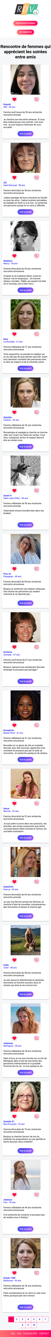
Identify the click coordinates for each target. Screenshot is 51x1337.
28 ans (18, 1046)
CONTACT (44, 1333)
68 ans (18, 576)
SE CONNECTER (25, 32)
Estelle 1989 (9, 1278)
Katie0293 (8, 886)
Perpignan (8, 576)
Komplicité (8, 730)
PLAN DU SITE (30, 1333)
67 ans (16, 654)
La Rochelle (9, 341)
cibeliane (7, 1199)
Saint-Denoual (10, 185)
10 (34, 1325)
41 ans (20, 733)
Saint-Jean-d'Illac (11, 498)
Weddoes (7, 261)
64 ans (15, 889)
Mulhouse (8, 1280)
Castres (7, 420)
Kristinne (7, 652)
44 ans (12, 1202)
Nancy (6, 263)
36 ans (16, 420)
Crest (6, 967)
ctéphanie (8, 1043)
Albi (5, 107)
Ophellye (7, 417)
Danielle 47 (8, 1121)
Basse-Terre (9, 733)
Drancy (6, 889)
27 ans (19, 341)
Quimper (7, 654)
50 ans (12, 107)
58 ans (21, 185)
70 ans (21, 1124)
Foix (5, 1202)
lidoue (6, 808)
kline (5, 339)
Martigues (8, 1046)
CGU (19, 1333)
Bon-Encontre (9, 1124)
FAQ (13, 1333)
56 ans (24, 498)
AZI (5, 182)
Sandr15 (7, 495)
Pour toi (7, 574)
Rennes (7, 811)
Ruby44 (7, 104)
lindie (6, 965)
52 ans (15, 811)
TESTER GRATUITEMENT (25, 23)
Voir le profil (25, 133)
